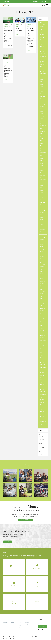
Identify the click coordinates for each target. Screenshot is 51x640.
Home (4, 619)
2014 (41, 316)
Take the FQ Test (6, 624)
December (43, 56)
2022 (41, 103)
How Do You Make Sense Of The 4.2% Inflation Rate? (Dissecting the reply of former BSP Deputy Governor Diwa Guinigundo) (31, 34)
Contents (21, 619)
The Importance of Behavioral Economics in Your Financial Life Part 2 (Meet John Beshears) (8, 32)
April (41, 29)
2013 (41, 343)
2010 (41, 424)
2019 (41, 182)
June (41, 42)
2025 (41, 32)
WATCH (6, 19)
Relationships (42, 448)
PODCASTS (20, 624)
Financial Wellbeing (18, 25)
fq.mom (37, 602)
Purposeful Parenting (41, 444)
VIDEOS (20, 622)
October (42, 51)
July (41, 44)
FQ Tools (20, 629)
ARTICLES (20, 620)
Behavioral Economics (6, 25)
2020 (41, 155)
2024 (41, 59)
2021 (41, 128)
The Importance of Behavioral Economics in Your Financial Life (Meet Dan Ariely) (8, 61)
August (42, 46)
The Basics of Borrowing (19, 29)
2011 (41, 397)
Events (40, 454)
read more (5, 38)
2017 (41, 236)
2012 (41, 370)
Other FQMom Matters (42, 451)
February (42, 26)
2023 (41, 76)
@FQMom (14, 567)
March (42, 28)
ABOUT (12, 619)
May (41, 41)
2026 (41, 22)
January (42, 24)
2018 (41, 209)
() (38, 5)
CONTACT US (27, 619)
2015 (41, 289)
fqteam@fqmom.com (28, 624)
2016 (41, 262)
